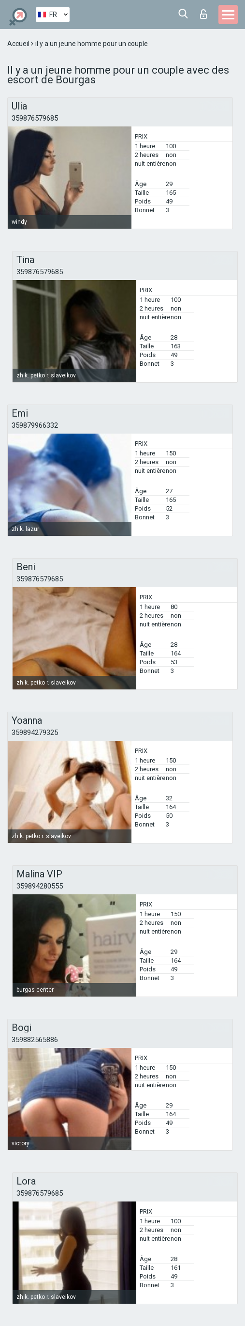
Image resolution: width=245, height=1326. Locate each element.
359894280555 (39, 886)
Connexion (203, 14)
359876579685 (35, 118)
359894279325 (35, 732)
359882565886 (35, 1039)
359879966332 (35, 425)
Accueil (19, 43)
